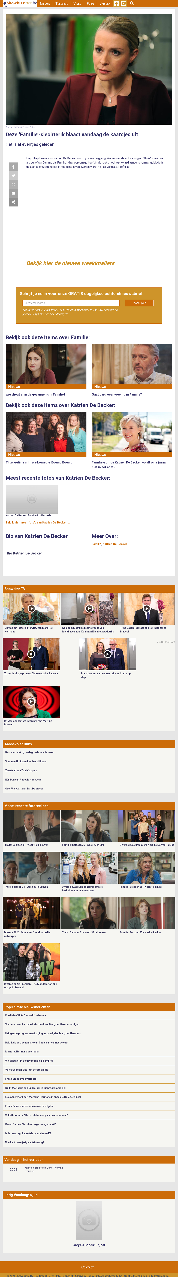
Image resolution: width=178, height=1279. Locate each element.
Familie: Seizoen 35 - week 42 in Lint (141, 886)
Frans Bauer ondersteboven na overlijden (29, 1106)
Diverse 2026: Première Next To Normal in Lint (147, 845)
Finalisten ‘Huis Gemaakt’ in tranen (25, 1015)
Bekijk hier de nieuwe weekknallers (70, 263)
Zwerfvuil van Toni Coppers (21, 770)
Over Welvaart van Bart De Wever (24, 788)
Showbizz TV (14, 589)
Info (58, 1276)
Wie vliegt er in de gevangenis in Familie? (29, 1060)
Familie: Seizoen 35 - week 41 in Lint (141, 932)
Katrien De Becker (115, 544)
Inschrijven (139, 303)
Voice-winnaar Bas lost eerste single (26, 1069)
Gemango (163, 1276)
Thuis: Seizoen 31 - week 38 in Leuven (84, 932)
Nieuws (45, 3)
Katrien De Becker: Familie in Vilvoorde (28, 515)
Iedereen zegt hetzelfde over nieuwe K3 (28, 1133)
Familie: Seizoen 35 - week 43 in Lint (83, 845)
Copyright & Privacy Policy (78, 1276)
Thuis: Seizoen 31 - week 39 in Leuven (26, 886)
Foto (90, 3)
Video (77, 3)
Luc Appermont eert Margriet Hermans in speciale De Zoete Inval (43, 1097)
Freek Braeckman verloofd (21, 1078)
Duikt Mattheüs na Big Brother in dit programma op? (35, 1088)
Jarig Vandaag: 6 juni (21, 1195)
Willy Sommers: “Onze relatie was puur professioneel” (36, 1115)
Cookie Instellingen (135, 1276)
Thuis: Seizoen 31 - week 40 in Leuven (26, 845)
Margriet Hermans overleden (22, 1051)
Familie (96, 544)
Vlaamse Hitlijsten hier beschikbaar (26, 761)
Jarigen (104, 3)
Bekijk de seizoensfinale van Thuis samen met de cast (36, 1042)
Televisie (61, 3)
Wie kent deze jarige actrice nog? (24, 1142)
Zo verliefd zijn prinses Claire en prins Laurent (31, 673)
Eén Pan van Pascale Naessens (23, 779)
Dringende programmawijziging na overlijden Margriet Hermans (43, 1033)
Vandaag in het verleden (23, 1160)
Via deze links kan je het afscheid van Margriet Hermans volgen (42, 1024)
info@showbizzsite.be (109, 1276)
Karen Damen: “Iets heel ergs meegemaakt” (30, 1124)
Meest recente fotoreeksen (26, 806)
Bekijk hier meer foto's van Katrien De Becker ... (38, 522)
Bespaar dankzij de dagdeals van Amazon (29, 752)
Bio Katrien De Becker (24, 553)
